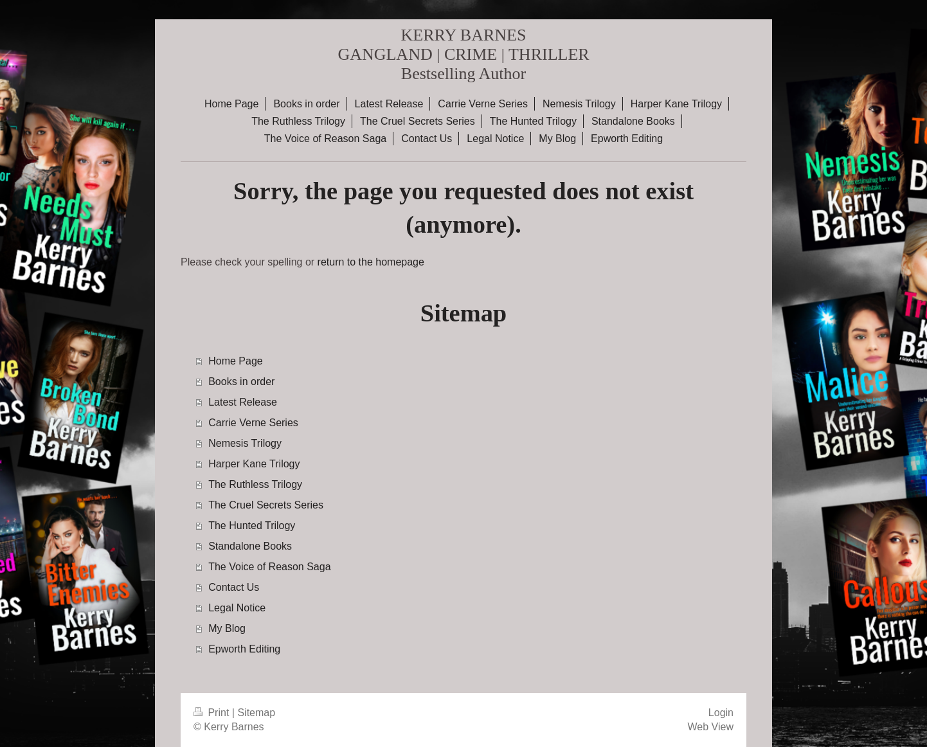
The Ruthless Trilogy (255, 484)
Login (721, 712)
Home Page (235, 361)
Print (213, 712)
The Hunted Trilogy (251, 525)
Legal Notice (237, 607)
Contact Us (233, 587)
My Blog (227, 628)
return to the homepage (371, 261)
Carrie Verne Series (253, 422)
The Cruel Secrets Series (265, 505)
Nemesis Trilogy (245, 443)
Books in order (241, 381)
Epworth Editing (244, 649)
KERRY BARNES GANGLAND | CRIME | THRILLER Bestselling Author (463, 54)
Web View (711, 726)
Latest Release (242, 402)
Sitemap (256, 712)
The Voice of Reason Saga (269, 566)
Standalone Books (250, 546)
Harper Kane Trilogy (254, 463)
